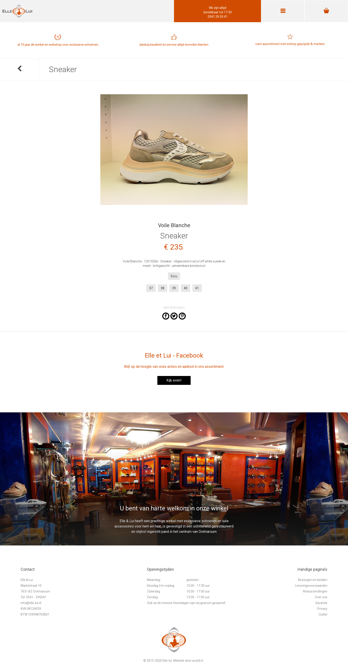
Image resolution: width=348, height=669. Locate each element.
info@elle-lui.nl (31, 603)
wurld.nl (197, 660)
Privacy (322, 608)
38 (162, 288)
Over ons (321, 597)
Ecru (174, 276)
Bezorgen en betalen (312, 580)
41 (197, 288)
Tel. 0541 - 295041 (33, 597)
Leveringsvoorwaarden (311, 585)
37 (151, 288)
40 (185, 288)
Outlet (323, 614)
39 (174, 288)
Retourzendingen (315, 591)
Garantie (321, 603)
